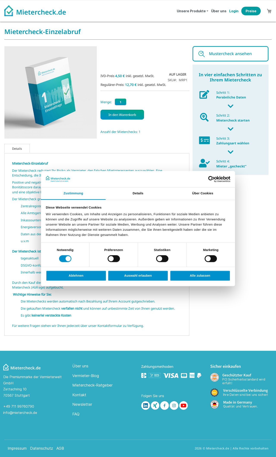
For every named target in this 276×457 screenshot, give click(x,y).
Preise (251, 11)
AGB (60, 448)
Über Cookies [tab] (202, 193)
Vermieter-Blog (85, 375)
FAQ (76, 414)
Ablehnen (76, 276)
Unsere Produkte (191, 11)
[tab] (17, 148)
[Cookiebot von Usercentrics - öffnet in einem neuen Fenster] (211, 179)
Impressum (17, 448)
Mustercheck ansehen (230, 53)
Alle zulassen (200, 276)
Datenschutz (41, 448)
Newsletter (82, 404)
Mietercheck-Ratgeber (92, 385)
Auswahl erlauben (138, 276)
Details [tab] (138, 193)
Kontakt (79, 395)
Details (17, 149)
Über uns (218, 11)
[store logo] (35, 10)
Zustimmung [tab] (73, 193)
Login (233, 11)
